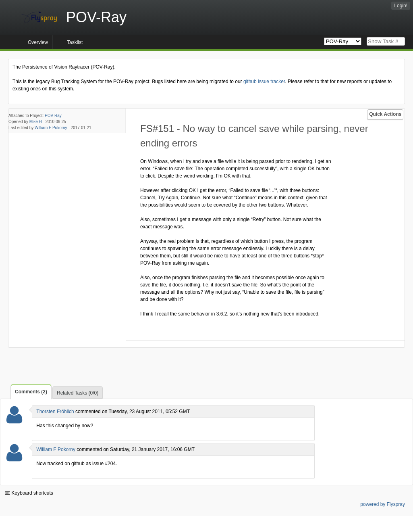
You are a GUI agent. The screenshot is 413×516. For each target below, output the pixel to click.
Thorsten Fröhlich (55, 411)
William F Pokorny (51, 127)
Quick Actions (385, 114)
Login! (400, 5)
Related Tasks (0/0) (77, 393)
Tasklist (75, 42)
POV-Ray (53, 115)
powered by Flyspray (382, 504)
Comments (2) (31, 392)
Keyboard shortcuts (29, 493)
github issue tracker (264, 81)
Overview (38, 42)
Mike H (35, 121)
